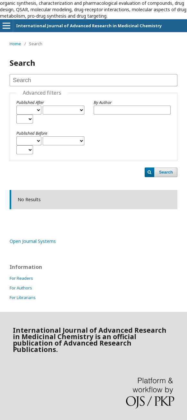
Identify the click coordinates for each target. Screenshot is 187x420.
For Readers (21, 278)
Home (15, 44)
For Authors (21, 288)
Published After (30, 102)
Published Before (31, 133)
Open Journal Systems (33, 241)
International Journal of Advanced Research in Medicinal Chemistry (89, 26)
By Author (103, 102)
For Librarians (23, 297)
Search (166, 172)
